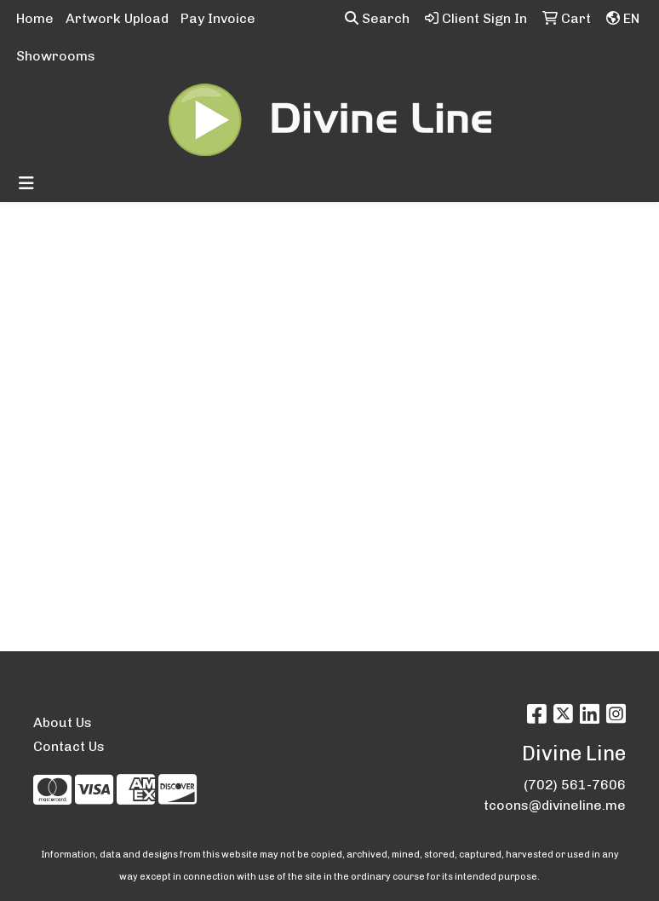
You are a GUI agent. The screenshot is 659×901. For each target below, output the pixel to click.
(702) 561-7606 (575, 785)
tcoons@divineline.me (555, 805)
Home (35, 18)
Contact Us (69, 746)
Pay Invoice (218, 18)
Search (377, 18)
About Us (62, 722)
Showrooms (55, 56)
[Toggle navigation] (26, 183)
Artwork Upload (117, 18)
